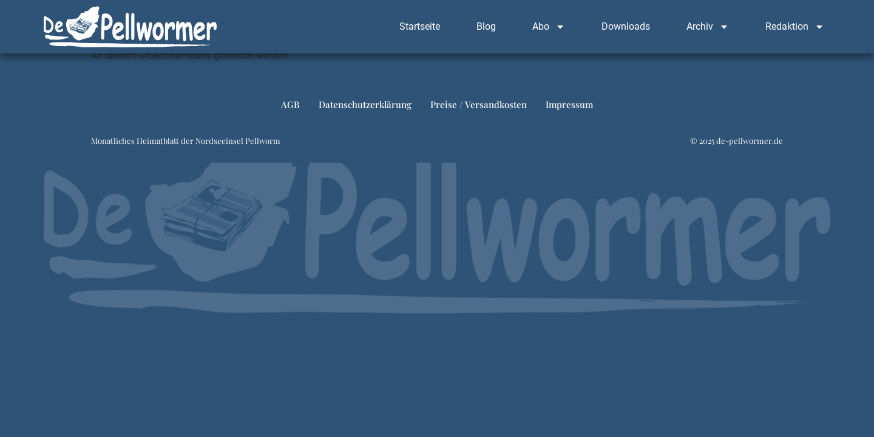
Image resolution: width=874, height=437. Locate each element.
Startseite (419, 26)
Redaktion (794, 26)
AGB (290, 104)
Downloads (625, 26)
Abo (548, 26)
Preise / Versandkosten (478, 104)
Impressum (569, 104)
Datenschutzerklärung (365, 104)
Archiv (707, 26)
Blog (486, 26)
